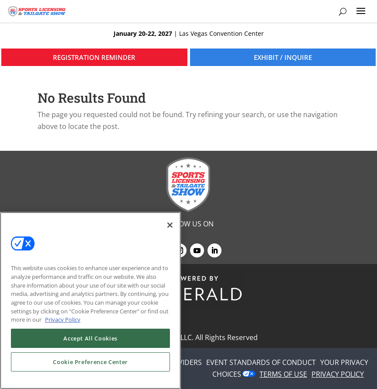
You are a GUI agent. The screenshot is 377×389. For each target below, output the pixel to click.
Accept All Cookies (90, 338)
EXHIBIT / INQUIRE (283, 57)
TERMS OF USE (283, 374)
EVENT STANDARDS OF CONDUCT (261, 362)
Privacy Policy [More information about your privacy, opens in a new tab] (62, 319)
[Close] (170, 225)
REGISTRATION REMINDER (94, 57)
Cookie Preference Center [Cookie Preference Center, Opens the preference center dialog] (90, 362)
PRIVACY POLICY (337, 374)
